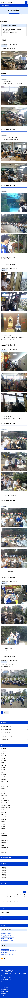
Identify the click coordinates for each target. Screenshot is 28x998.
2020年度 (3, 877)
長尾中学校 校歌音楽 (6, 935)
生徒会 (3, 826)
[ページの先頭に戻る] (26, 996)
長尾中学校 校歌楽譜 (6, 933)
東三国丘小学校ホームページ (7, 937)
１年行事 (4, 755)
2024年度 (3, 870)
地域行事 (4, 843)
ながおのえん (5, 850)
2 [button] (4, 712)
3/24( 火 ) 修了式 (4, 739)
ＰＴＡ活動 (4, 814)
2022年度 (3, 874)
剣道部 (3, 791)
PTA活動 (4, 784)
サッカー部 (4, 802)
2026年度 (3, 867)
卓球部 (3, 831)
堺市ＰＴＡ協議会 (4, 952)
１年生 (3, 758)
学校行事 (4, 751)
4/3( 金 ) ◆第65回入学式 (6, 726)
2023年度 (3, 872)
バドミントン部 (5, 810)
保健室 (3, 828)
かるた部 (4, 852)
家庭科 (3, 824)
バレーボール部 (5, 800)
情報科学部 (4, 835)
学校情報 (4, 748)
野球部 (3, 788)
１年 (3, 753)
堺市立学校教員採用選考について (8, 950)
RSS (4, 958)
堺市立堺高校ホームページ (7, 954)
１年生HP (4, 760)
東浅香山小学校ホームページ (7, 938)
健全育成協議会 (5, 840)
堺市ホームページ (5, 949)
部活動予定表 (5, 847)
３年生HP (4, 779)
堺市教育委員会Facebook (7, 940)
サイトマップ (5, 981)
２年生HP (4, 770)
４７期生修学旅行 (6, 807)
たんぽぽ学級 (5, 781)
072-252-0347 (8, 977)
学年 (3, 838)
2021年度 (3, 876)
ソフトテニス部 (5, 786)
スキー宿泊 (4, 795)
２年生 (3, 767)
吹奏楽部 (4, 798)
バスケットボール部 (6, 805)
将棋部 (3, 833)
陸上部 (3, 793)
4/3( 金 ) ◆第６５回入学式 (6, 736)
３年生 (3, 777)
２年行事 (4, 765)
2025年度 (3, 869)
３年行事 (4, 774)
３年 (3, 772)
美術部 (3, 821)
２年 (3, 762)
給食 (3, 845)
